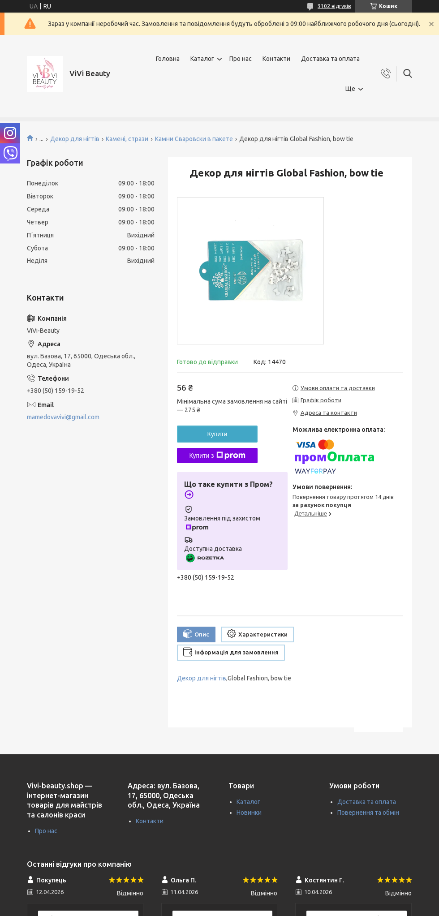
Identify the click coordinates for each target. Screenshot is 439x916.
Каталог (202, 58)
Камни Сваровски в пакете (194, 138)
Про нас (240, 58)
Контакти (276, 58)
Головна (168, 58)
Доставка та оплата (330, 58)
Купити (217, 434)
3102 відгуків (334, 6)
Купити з (217, 456)
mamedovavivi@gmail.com (63, 417)
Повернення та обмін (368, 812)
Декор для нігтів (74, 138)
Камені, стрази (127, 138)
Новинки (249, 812)
